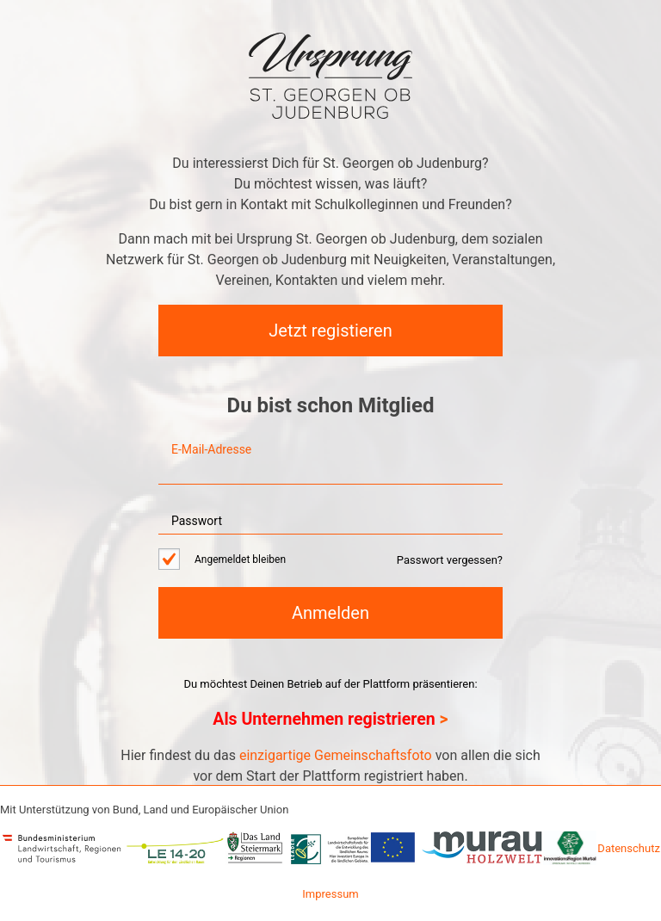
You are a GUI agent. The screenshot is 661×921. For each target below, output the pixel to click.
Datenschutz (628, 848)
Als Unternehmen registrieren (324, 719)
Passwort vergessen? (450, 559)
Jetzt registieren (330, 330)
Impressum (330, 893)
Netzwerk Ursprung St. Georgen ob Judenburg (330, 76)
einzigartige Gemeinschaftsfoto (335, 755)
